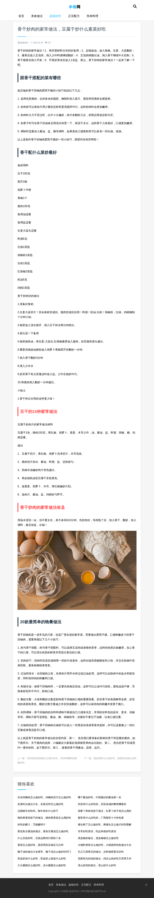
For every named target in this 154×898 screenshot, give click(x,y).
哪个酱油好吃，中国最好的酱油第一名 (99, 797)
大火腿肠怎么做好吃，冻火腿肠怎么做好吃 (42, 865)
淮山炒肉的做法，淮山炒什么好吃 (97, 865)
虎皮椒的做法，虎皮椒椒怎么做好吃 (98, 838)
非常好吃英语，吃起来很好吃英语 (97, 831)
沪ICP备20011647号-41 (93, 891)
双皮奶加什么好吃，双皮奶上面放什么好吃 (42, 858)
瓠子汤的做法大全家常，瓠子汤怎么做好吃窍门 (44, 851)
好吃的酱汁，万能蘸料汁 (32, 824)
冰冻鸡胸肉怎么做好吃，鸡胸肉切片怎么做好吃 (44, 797)
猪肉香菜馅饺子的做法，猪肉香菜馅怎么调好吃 (44, 817)
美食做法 (37, 16)
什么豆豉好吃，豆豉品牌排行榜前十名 (39, 838)
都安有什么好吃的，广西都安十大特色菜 (101, 817)
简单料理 (92, 16)
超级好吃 (55, 16)
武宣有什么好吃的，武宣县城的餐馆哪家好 (102, 804)
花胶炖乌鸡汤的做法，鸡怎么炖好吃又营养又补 (104, 858)
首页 (21, 16)
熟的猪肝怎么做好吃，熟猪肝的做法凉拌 (115, 758)
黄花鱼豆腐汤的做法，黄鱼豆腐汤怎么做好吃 (43, 831)
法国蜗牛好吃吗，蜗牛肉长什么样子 (38, 810)
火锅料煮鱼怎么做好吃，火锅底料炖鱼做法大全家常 (104, 845)
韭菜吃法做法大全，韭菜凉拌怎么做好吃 (40, 804)
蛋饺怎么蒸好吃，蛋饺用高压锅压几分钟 (40, 844)
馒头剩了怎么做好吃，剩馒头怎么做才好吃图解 (104, 824)
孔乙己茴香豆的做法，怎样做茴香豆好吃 (101, 851)
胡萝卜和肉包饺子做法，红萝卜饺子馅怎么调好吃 (104, 811)
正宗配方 (74, 16)
